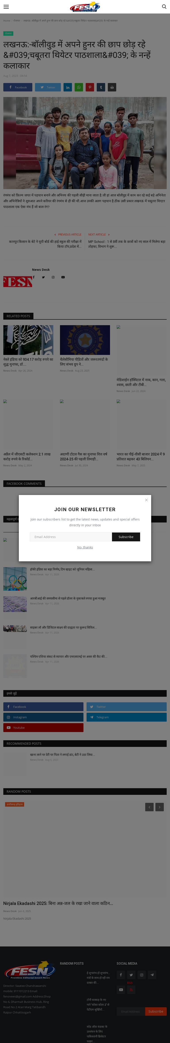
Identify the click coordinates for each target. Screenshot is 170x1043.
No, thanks (85, 547)
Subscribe (126, 537)
